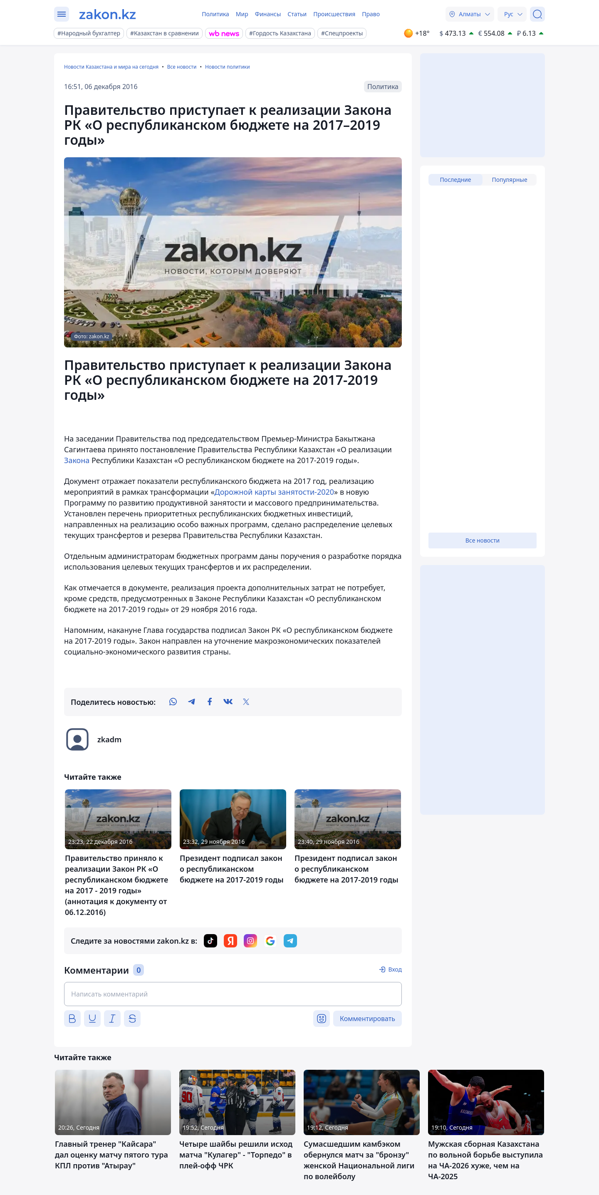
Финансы (268, 14)
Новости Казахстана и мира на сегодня (111, 66)
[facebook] (209, 701)
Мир (242, 14)
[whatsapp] (173, 701)
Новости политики (227, 66)
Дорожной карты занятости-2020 (274, 492)
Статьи (297, 14)
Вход (395, 969)
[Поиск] (537, 14)
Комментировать (367, 1018)
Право (371, 14)
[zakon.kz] (107, 14)
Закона (76, 460)
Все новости (182, 66)
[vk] (227, 701)
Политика (215, 14)
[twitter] (246, 701)
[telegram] (191, 701)
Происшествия (334, 14)
